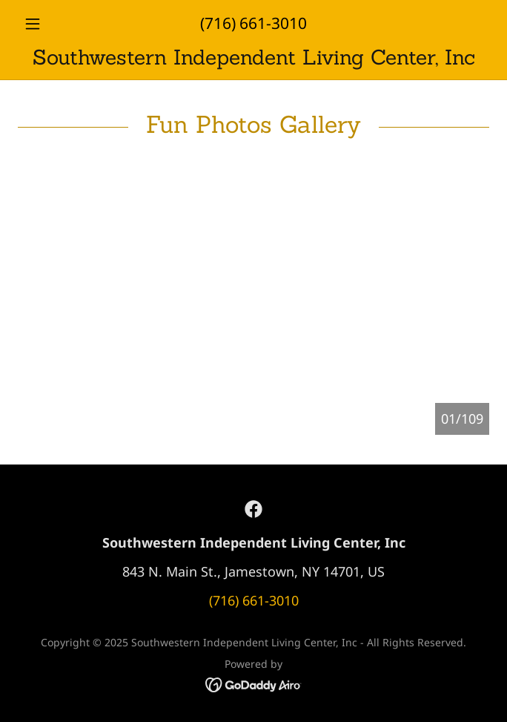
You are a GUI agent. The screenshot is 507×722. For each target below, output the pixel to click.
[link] (253, 57)
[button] (53, 24)
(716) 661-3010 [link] (253, 23)
